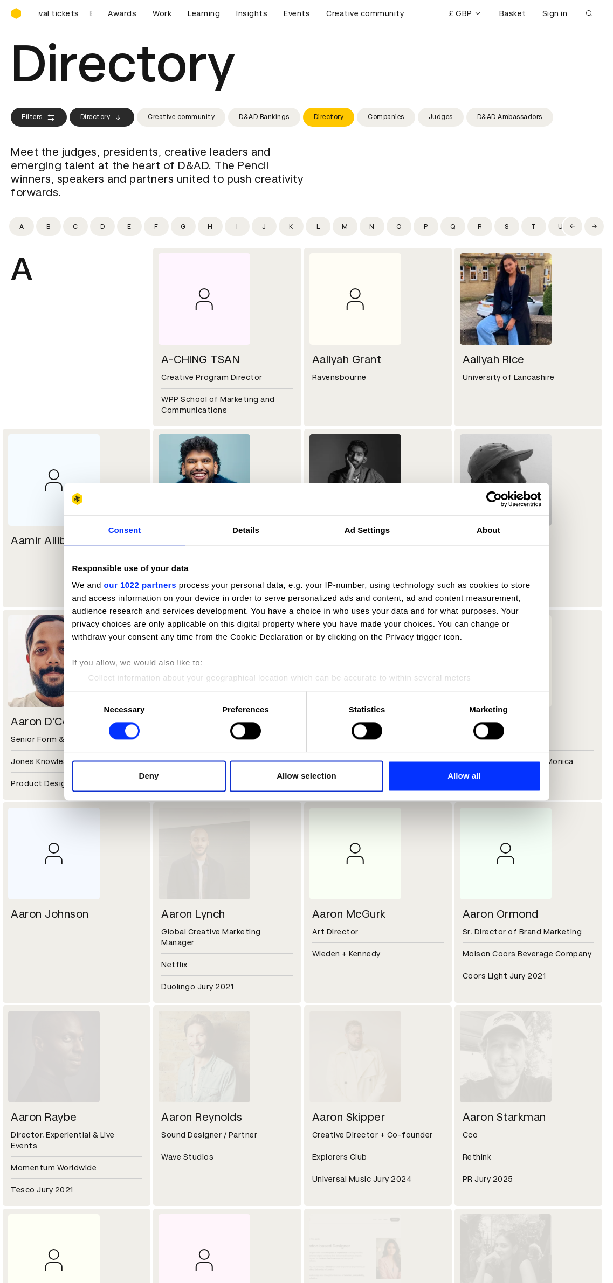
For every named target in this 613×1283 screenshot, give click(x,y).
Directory (102, 117)
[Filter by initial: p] (425, 226)
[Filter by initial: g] (183, 226)
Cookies (177, 1158)
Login (323, 1145)
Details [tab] (245, 530)
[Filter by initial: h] (210, 226)
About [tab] (488, 530)
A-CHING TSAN (200, 359)
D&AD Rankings (264, 117)
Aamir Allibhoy (48, 540)
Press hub (332, 1081)
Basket (512, 13)
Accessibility (186, 1184)
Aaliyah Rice (494, 359)
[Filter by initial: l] (318, 226)
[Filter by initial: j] (264, 226)
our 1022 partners (140, 585)
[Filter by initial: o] (398, 226)
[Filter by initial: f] (156, 226)
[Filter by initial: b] (48, 226)
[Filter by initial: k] (291, 226)
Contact (329, 1068)
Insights (251, 13)
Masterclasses (39, 1184)
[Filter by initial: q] (452, 226)
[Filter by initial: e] (129, 226)
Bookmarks (334, 1171)
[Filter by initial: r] (479, 226)
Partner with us (191, 1081)
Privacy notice (189, 1171)
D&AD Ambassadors (509, 117)
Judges (441, 117)
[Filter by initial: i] (237, 226)
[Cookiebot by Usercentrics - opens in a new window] (494, 499)
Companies (386, 117)
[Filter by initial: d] (102, 226)
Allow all (464, 775)
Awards (122, 13)
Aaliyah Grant (347, 359)
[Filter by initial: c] (75, 226)
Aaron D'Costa (48, 721)
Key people (31, 1081)
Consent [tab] (124, 530)
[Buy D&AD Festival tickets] (65, 13)
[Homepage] (16, 13)
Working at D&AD (195, 1068)
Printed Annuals (41, 1158)
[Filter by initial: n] (372, 226)
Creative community (365, 13)
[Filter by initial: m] (345, 226)
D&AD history (37, 1068)
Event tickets (37, 1197)
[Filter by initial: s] (506, 226)
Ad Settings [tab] (367, 530)
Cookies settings (57, 1263)
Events (297, 13)
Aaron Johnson (50, 913)
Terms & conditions (199, 1145)
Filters (39, 117)
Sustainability (37, 1094)
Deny (149, 775)
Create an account (349, 1158)
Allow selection (306, 775)
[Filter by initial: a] (21, 226)
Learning (204, 13)
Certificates (34, 1171)
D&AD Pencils (37, 1145)
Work (162, 13)
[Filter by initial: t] (533, 226)
